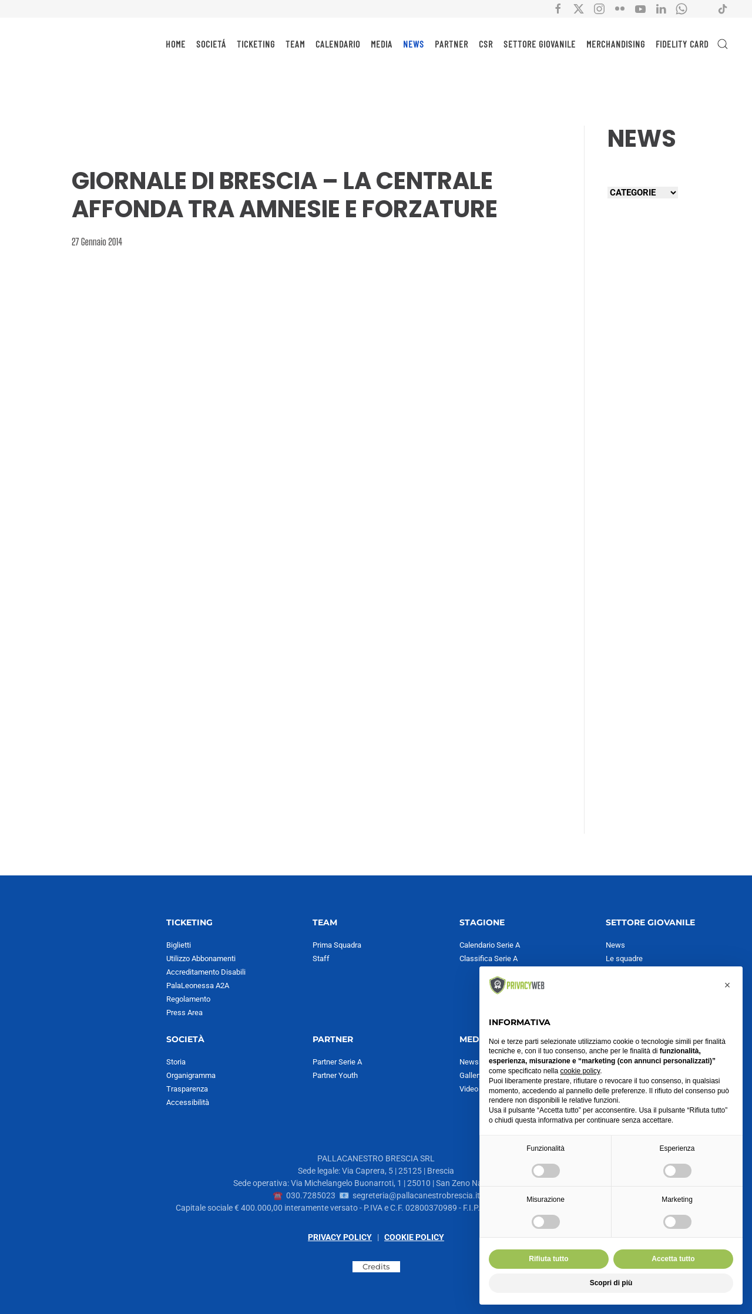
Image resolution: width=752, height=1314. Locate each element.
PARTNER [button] (451, 43)
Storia (176, 1061)
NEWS (413, 43)
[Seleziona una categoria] (642, 192)
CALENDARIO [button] (337, 43)
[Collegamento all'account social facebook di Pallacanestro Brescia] (558, 8)
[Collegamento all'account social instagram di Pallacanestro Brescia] (599, 8)
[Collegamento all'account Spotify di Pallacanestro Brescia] (702, 8)
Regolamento (188, 999)
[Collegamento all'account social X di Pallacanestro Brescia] (579, 8)
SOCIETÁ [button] (211, 43)
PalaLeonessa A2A (197, 985)
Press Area (184, 1012)
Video (468, 1088)
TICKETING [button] (256, 43)
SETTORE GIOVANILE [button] (539, 43)
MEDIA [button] (381, 43)
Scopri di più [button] (611, 1283)
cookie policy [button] (580, 1071)
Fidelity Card (682, 43)
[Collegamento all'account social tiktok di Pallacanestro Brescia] (722, 8)
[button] (722, 44)
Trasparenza (187, 1088)
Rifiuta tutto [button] (548, 1259)
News (615, 945)
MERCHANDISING (615, 43)
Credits (376, 1266)
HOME (176, 43)
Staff (321, 958)
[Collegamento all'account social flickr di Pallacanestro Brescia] (620, 8)
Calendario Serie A (489, 945)
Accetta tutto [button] (673, 1259)
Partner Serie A (337, 1061)
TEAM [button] (295, 43)
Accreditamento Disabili (206, 972)
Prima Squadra (337, 945)
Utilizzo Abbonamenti (201, 958)
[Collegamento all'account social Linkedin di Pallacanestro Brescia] (661, 8)
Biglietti (178, 945)
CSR (486, 43)
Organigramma (191, 1075)
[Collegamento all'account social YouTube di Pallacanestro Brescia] (640, 8)
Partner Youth (335, 1075)
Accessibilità (187, 1102)
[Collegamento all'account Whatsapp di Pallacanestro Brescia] (681, 8)
